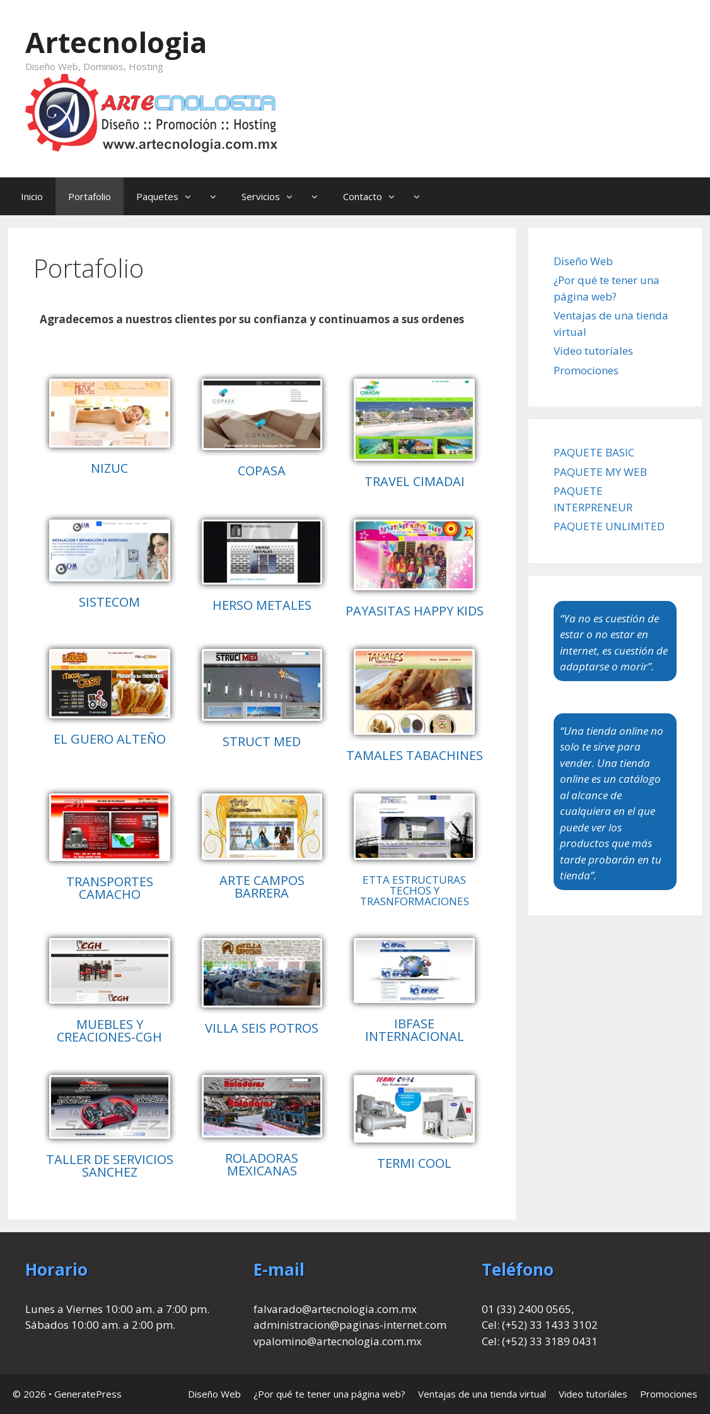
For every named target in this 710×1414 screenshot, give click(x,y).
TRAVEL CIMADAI (414, 481)
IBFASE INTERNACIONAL (414, 1030)
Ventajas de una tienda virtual (482, 1393)
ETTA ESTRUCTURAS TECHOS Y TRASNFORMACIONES (414, 890)
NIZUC (109, 468)
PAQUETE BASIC (594, 452)
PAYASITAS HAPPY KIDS (415, 610)
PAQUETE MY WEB (600, 472)
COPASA (262, 470)
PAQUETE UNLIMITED (609, 526)
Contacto (388, 196)
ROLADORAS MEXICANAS (261, 1164)
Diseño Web (583, 261)
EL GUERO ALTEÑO (110, 738)
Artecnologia (116, 42)
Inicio (32, 196)
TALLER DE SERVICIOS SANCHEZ (109, 1165)
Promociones (586, 370)
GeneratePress (88, 1393)
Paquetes (182, 196)
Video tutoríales (593, 350)
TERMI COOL (414, 1163)
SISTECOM (109, 601)
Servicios (286, 196)
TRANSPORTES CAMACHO (109, 888)
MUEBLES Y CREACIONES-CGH (109, 1030)
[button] (191, 196)
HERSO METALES (261, 605)
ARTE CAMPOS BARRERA (262, 886)
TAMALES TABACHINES (414, 755)
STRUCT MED (262, 741)
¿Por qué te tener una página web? (329, 1393)
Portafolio (89, 196)
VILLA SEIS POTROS (261, 1028)
